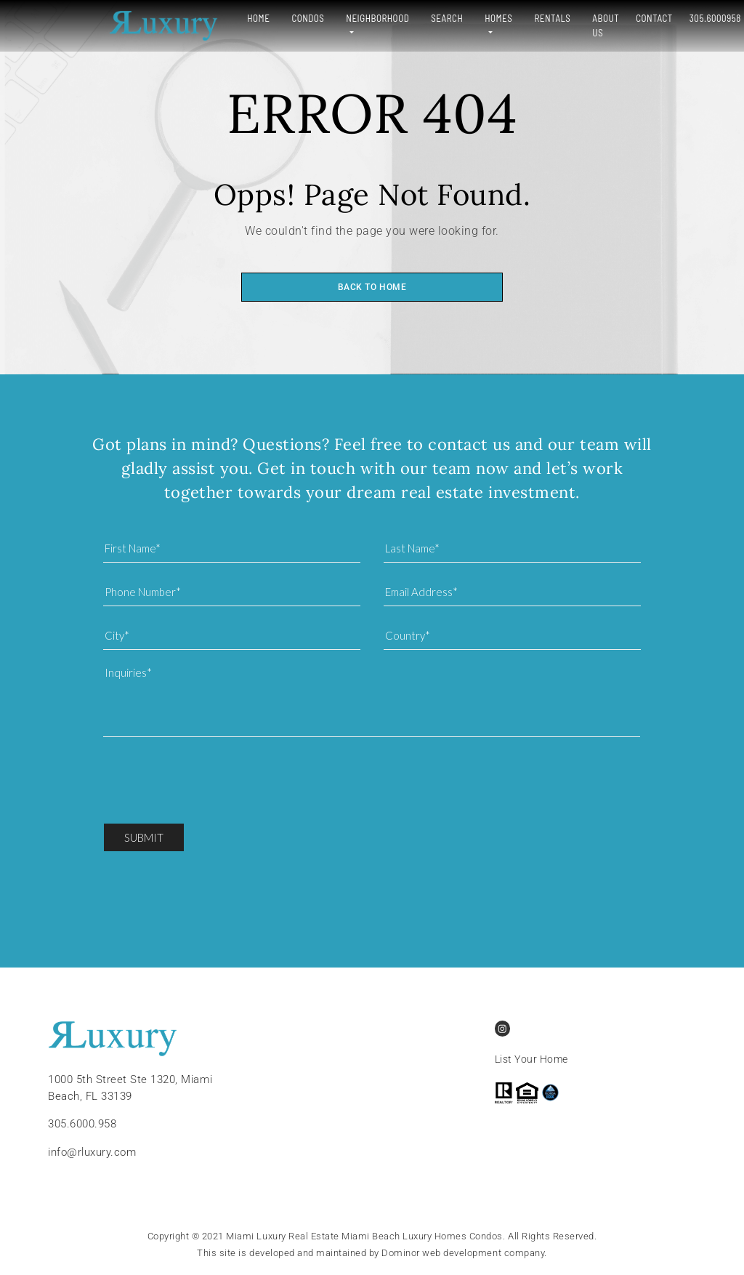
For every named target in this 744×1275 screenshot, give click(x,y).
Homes (438, 18)
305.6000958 (666, 18)
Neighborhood (317, 18)
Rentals (495, 18)
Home (198, 18)
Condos (247, 18)
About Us (548, 25)
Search (387, 18)
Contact (605, 18)
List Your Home (531, 1060)
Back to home (372, 287)
